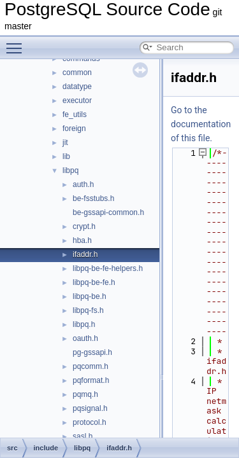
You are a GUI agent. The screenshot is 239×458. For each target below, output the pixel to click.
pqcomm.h (90, 366)
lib (66, 156)
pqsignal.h (90, 408)
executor (77, 100)
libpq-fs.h (88, 310)
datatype (77, 86)
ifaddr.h (85, 254)
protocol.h (89, 422)
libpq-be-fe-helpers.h (108, 268)
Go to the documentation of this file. (201, 124)
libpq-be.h (89, 296)
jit (65, 142)
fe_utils (74, 114)
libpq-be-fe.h (94, 282)
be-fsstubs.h (93, 198)
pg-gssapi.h (92, 352)
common (77, 72)
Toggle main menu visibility (17, 42)
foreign (74, 128)
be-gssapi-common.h (108, 212)
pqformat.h (91, 380)
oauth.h (85, 338)
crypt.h (84, 226)
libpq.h (84, 324)
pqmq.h (85, 394)
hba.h (82, 240)
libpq (70, 170)
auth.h (83, 184)
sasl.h (82, 436)
